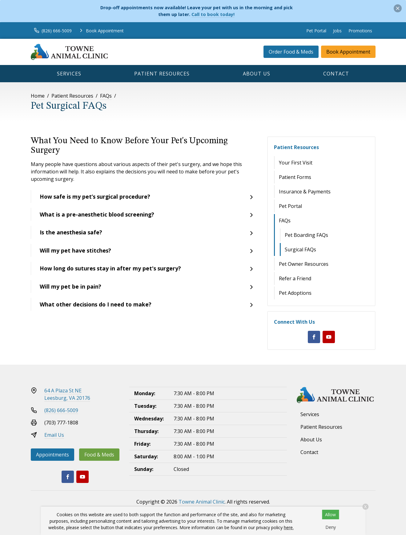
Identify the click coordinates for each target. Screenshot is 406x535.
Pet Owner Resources (303, 264)
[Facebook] (314, 337)
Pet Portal (316, 31)
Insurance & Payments (305, 191)
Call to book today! (213, 14)
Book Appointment (348, 51)
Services (69, 73)
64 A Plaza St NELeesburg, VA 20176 (67, 394)
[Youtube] (329, 337)
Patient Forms (295, 177)
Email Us (54, 435)
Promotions (360, 31)
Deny (330, 527)
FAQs (106, 95)
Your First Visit (295, 162)
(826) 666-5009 (61, 410)
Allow (330, 514)
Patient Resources (162, 73)
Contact (336, 73)
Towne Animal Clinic (202, 501)
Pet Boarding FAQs (306, 235)
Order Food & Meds (291, 51)
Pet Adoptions (295, 293)
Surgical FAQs (300, 249)
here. (289, 527)
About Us (256, 73)
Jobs (337, 31)
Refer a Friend (295, 278)
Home (38, 95)
